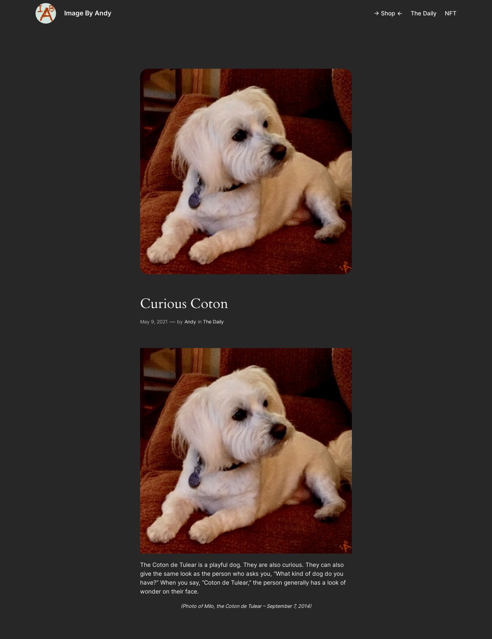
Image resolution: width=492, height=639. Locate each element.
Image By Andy (87, 13)
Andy (190, 321)
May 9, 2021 (154, 321)
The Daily (213, 321)
